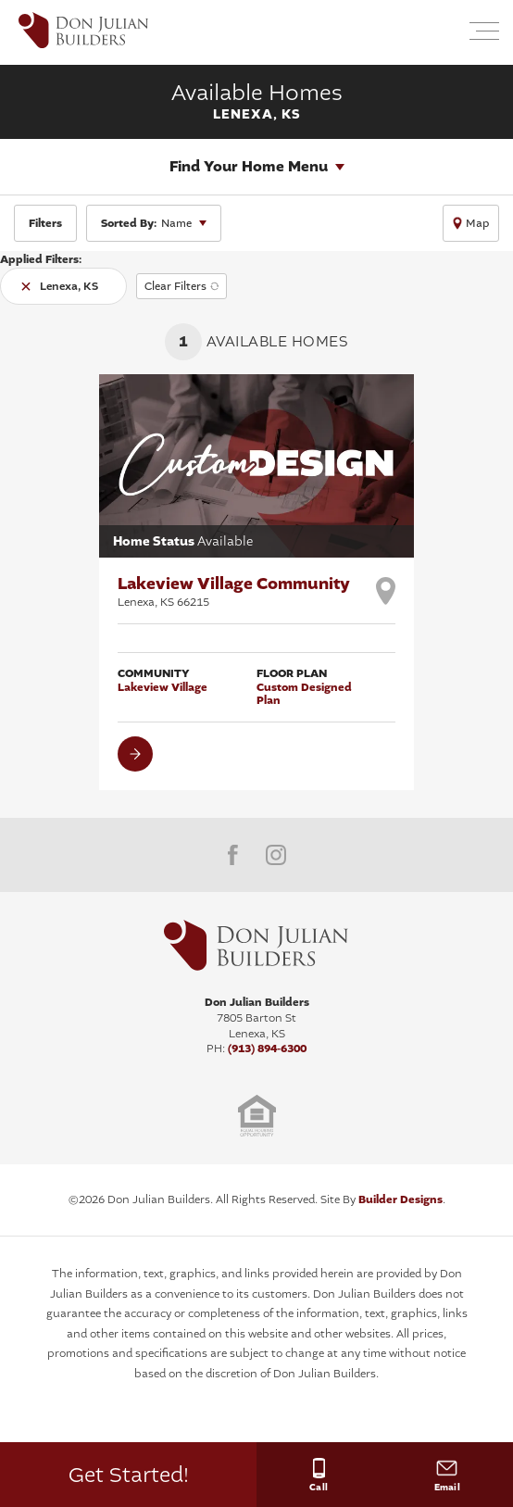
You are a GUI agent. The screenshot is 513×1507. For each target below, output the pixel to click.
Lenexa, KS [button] (69, 286)
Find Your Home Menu (248, 167)
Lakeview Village (162, 687)
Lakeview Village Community (234, 590)
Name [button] (146, 223)
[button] (440, 32)
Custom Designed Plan (304, 694)
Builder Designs (400, 1199)
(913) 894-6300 (267, 1048)
